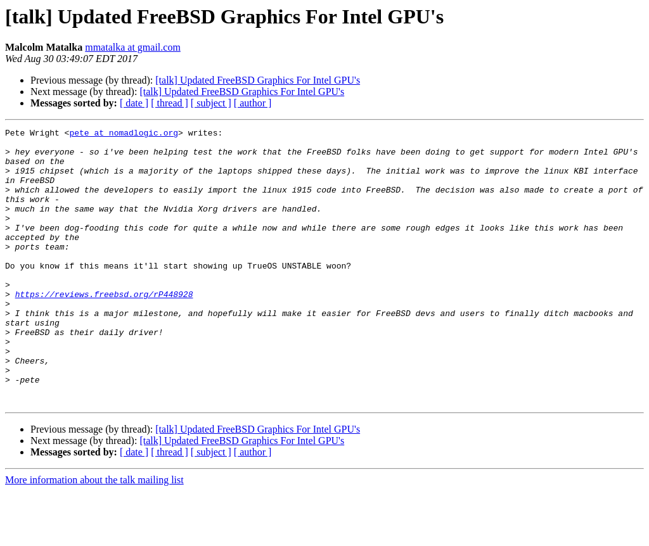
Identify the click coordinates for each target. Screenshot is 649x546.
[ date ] (134, 103)
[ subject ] (211, 103)
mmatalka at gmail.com (133, 47)
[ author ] (253, 103)
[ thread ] (169, 103)
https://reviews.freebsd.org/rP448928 (104, 328)
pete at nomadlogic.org (123, 134)
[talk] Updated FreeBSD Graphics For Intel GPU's (257, 80)
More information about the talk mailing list (94, 535)
